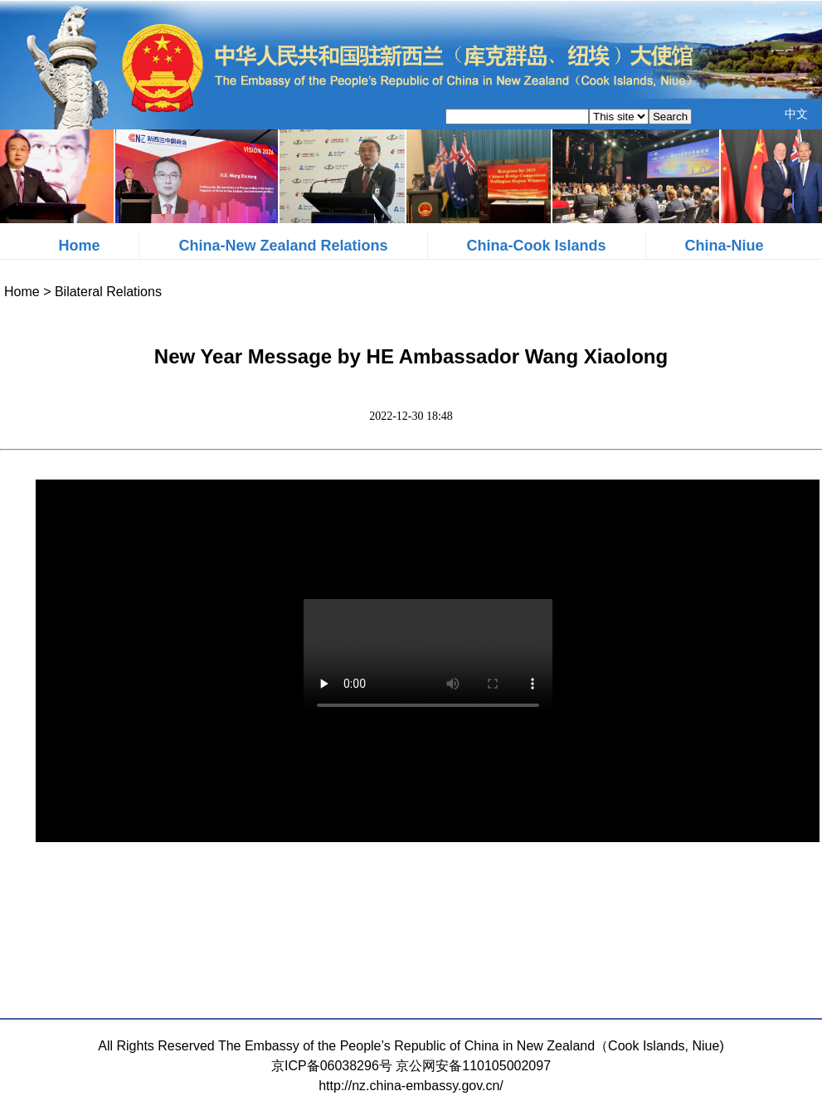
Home (79, 245)
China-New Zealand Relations (282, 245)
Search (670, 116)
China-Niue (724, 245)
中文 (796, 113)
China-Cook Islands (536, 245)
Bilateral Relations (108, 292)
